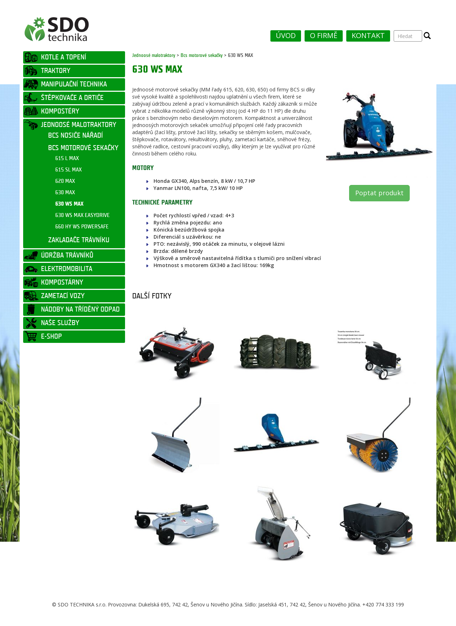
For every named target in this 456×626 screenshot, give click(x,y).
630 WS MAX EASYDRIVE (82, 215)
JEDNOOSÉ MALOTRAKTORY (78, 125)
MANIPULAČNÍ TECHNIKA (74, 84)
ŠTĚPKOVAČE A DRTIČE (72, 98)
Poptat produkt (379, 193)
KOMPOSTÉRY (60, 111)
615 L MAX (67, 158)
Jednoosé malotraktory (153, 55)
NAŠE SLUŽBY (60, 323)
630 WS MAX (69, 204)
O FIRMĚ (323, 35)
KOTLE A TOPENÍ (63, 57)
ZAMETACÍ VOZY (62, 296)
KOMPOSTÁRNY (62, 282)
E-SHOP (51, 336)
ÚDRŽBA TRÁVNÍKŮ (67, 255)
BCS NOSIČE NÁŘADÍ (75, 135)
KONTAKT (368, 35)
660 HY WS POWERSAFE (82, 226)
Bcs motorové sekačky (202, 55)
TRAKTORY (55, 71)
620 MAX (65, 181)
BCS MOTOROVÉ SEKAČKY (83, 148)
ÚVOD (286, 35)
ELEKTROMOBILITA (66, 269)
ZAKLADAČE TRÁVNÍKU (78, 240)
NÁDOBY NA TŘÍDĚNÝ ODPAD (80, 309)
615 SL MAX (68, 170)
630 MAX (65, 192)
